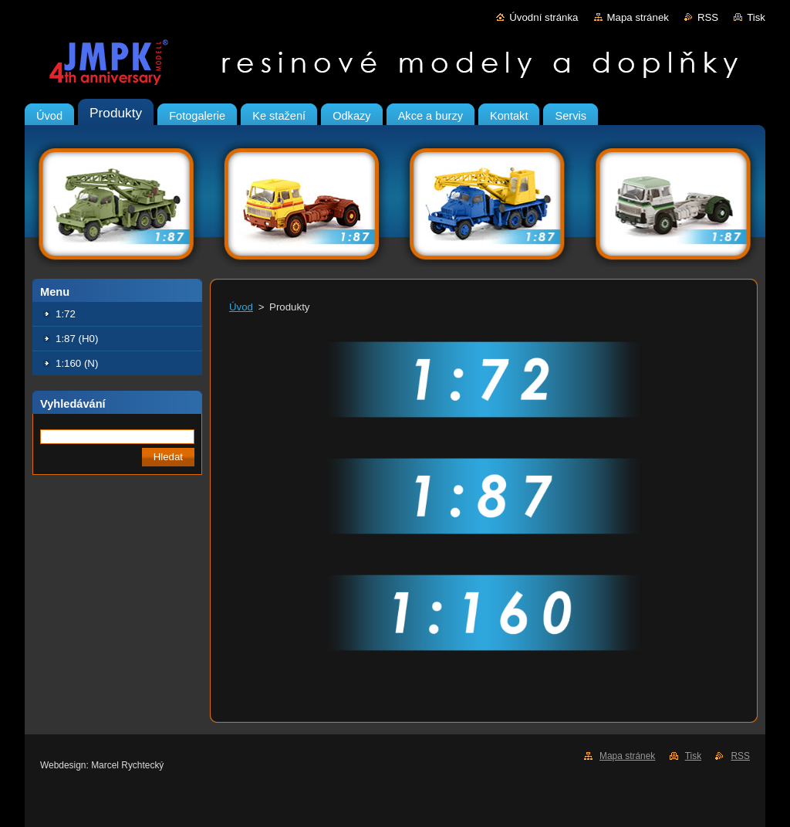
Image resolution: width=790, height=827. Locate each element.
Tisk (756, 17)
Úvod (241, 307)
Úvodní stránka (543, 17)
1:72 (66, 314)
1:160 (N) (77, 363)
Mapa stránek (638, 17)
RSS (707, 17)
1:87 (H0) (77, 338)
